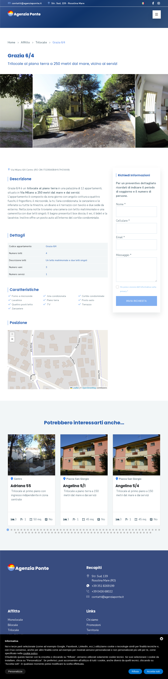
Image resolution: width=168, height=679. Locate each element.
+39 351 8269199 (103, 586)
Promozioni (93, 625)
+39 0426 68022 (102, 591)
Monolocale (15, 620)
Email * (120, 237)
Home (11, 42)
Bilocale (13, 625)
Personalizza (15, 671)
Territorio (92, 630)
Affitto (25, 42)
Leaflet (74, 388)
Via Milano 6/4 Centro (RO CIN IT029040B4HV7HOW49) (39, 169)
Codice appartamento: (20, 246)
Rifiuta (135, 671)
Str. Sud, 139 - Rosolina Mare (65, 3)
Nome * (121, 204)
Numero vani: (16, 267)
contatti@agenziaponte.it (25, 3)
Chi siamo (92, 620)
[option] (84, 113)
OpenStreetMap (89, 388)
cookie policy (30, 653)
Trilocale (41, 42)
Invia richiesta (136, 301)
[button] (12, 334)
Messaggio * (123, 255)
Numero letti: (15, 253)
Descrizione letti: (17, 260)
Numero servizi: (17, 274)
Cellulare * (123, 221)
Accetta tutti (153, 671)
